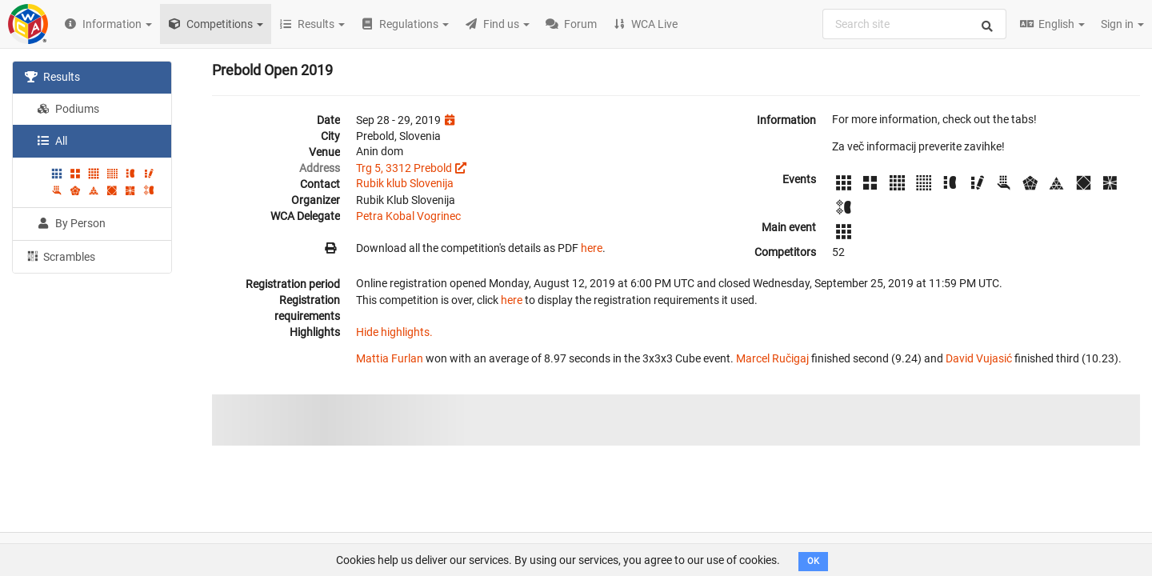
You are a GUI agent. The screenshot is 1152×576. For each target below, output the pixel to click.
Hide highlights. (394, 332)
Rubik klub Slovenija (405, 183)
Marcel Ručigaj (772, 358)
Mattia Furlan (389, 358)
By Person (71, 223)
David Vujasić (979, 358)
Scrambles (60, 256)
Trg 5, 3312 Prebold (404, 168)
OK (813, 561)
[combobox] (914, 24)
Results (52, 76)
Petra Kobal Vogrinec (408, 216)
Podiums (68, 108)
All (52, 140)
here (591, 248)
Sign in (1122, 24)
